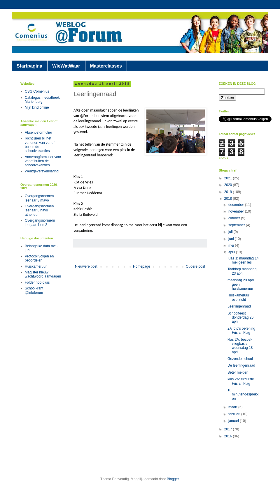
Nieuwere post (86, 266)
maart (233, 407)
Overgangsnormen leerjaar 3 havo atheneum (39, 210)
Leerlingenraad (239, 306)
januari (234, 421)
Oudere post (195, 266)
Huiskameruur (36, 266)
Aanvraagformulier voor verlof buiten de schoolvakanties (43, 161)
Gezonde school (240, 359)
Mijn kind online (37, 107)
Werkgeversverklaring (42, 171)
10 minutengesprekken (243, 394)
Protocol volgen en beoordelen (39, 258)
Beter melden (238, 372)
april (232, 252)
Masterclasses (106, 65)
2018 (228, 199)
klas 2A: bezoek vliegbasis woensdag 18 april (240, 345)
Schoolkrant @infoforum (34, 290)
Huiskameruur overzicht (238, 297)
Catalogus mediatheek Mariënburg (42, 100)
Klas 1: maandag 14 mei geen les (243, 260)
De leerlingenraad (241, 365)
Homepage (141, 266)
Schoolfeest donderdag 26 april (240, 317)
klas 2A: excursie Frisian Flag (241, 381)
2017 (228, 429)
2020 (228, 185)
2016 (228, 436)
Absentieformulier (38, 132)
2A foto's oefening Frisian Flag (241, 330)
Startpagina (29, 65)
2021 (228, 178)
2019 (228, 192)
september (237, 225)
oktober (234, 218)
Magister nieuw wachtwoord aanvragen (43, 274)
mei (231, 245)
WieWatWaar (66, 65)
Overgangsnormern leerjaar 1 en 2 (40, 222)
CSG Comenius (37, 91)
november (236, 211)
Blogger (173, 479)
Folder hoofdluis (37, 282)
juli (231, 232)
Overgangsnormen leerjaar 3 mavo (39, 198)
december (236, 205)
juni (231, 239)
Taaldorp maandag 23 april (242, 271)
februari (234, 414)
